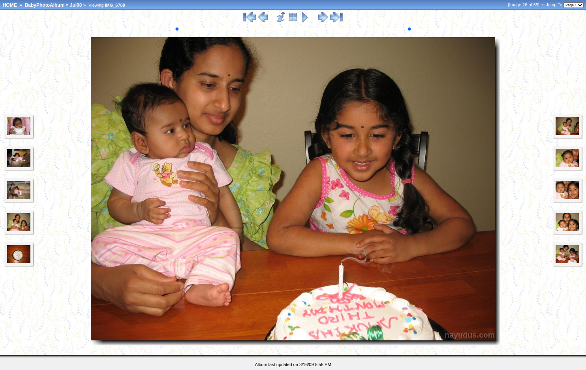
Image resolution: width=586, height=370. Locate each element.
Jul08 (76, 5)
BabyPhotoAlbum (45, 5)
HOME (10, 5)
